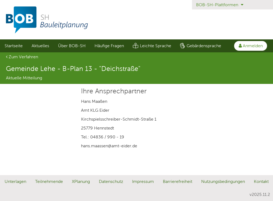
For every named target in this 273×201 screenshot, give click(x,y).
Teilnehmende (49, 181)
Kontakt (261, 181)
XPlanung (81, 181)
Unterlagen (15, 181)
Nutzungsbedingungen (223, 181)
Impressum (143, 181)
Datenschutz (111, 181)
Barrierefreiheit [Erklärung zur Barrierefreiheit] (177, 181)
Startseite (14, 45)
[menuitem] (13, 45)
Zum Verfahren (22, 56)
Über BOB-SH (72, 45)
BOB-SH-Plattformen (219, 4)
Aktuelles (40, 45)
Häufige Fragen (109, 45)
